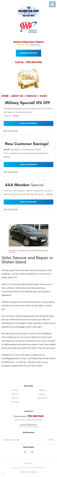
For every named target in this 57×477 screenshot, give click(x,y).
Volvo (43, 96)
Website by (28, 472)
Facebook (25, 452)
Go (47, 440)
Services (15, 390)
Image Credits (27, 463)
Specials (15, 398)
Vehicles (31, 96)
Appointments (42, 398)
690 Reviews (35, 45)
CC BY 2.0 (12, 252)
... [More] (15, 116)
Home (5, 96)
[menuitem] (15, 390)
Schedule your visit (28, 53)
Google (32, 452)
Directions (15, 402)
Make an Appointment (28, 123)
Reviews (42, 394)
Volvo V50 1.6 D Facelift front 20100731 (21, 250)
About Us (17, 96)
